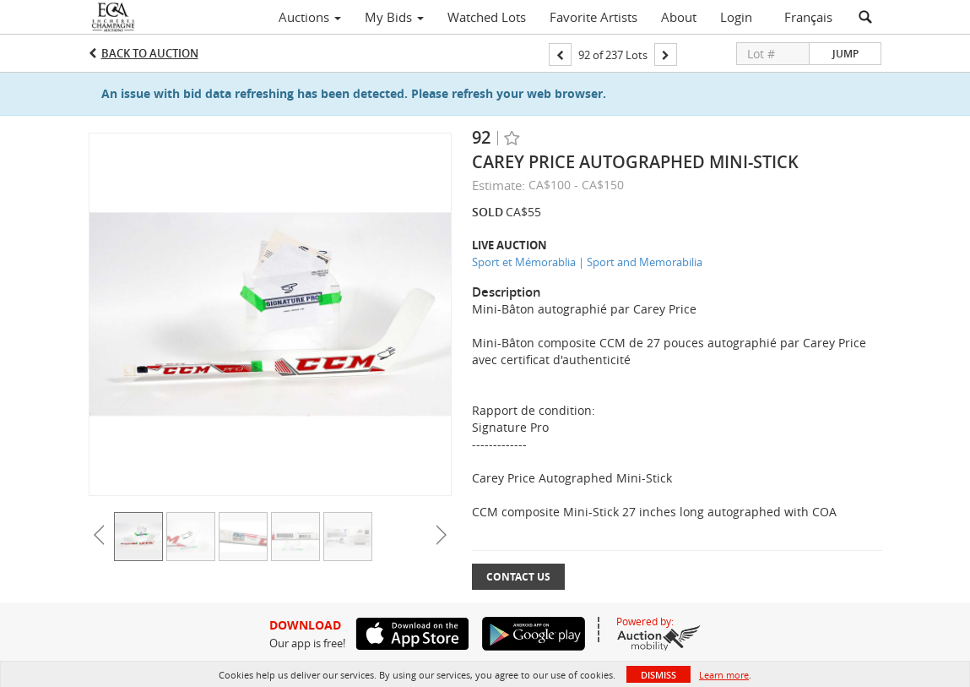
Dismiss (658, 674)
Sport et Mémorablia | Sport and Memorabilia (587, 262)
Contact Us (518, 577)
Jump (845, 53)
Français (808, 16)
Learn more (724, 674)
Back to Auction (149, 53)
